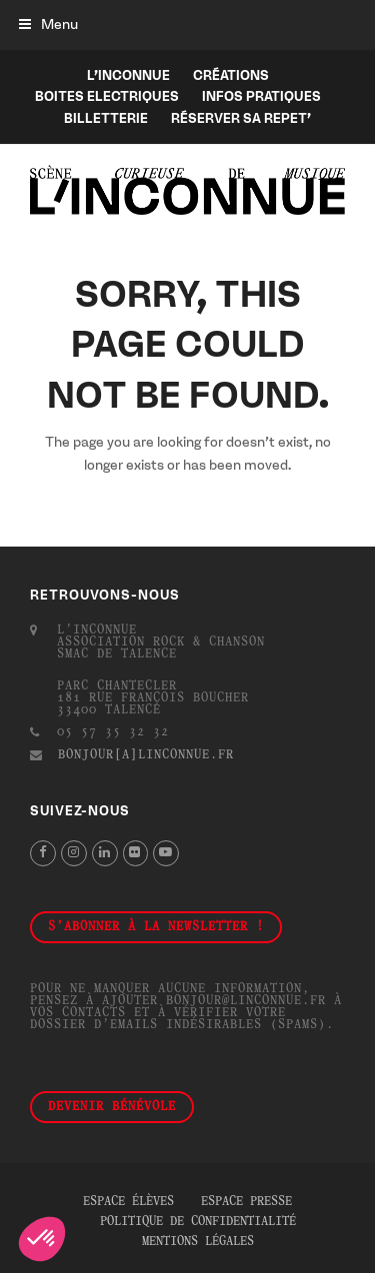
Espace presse (246, 1202)
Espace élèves (128, 1202)
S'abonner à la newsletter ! (156, 927)
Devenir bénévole (112, 1107)
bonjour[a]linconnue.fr (146, 755)
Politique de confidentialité (198, 1222)
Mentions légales (198, 1242)
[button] (48, 24)
